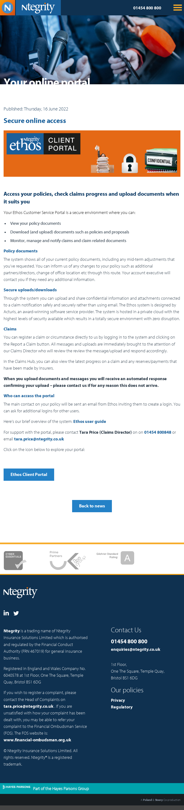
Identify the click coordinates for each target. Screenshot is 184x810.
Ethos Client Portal (29, 474)
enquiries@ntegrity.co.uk (135, 649)
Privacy (118, 700)
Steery (159, 800)
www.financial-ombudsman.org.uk (37, 740)
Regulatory (121, 707)
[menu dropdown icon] (178, 10)
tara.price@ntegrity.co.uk (39, 439)
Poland (147, 800)
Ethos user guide (89, 421)
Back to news (92, 506)
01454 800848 (157, 432)
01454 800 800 (147, 8)
